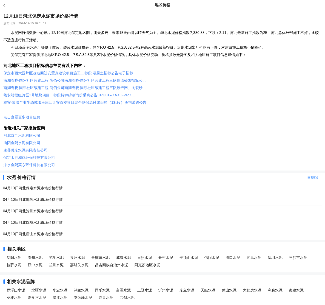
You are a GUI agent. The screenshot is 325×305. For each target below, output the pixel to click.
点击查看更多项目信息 (21, 117)
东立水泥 (187, 290)
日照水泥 (144, 258)
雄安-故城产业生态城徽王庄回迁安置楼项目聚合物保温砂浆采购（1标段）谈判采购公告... (76, 102)
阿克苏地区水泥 (147, 265)
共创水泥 (127, 297)
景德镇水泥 (100, 258)
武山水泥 (229, 290)
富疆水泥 (123, 290)
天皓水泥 (208, 290)
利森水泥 (275, 290)
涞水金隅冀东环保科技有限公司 (29, 165)
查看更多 (313, 177)
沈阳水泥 (14, 258)
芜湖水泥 (56, 258)
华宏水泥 (60, 290)
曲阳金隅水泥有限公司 (21, 143)
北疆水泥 (38, 290)
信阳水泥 (211, 258)
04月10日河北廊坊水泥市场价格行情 (33, 222)
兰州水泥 (56, 265)
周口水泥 (232, 258)
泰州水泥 (35, 258)
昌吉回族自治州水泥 (111, 265)
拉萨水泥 (14, 265)
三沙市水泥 (298, 258)
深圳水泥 (275, 258)
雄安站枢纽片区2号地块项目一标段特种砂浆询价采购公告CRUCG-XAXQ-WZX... (69, 95)
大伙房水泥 (252, 290)
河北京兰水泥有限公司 (21, 135)
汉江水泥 (60, 297)
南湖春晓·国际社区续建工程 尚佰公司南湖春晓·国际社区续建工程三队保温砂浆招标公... (74, 80)
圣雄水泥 (14, 297)
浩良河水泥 (37, 297)
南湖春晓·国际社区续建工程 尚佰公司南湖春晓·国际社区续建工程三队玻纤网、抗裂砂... (74, 88)
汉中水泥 (35, 265)
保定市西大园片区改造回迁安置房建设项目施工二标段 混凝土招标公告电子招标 (68, 73)
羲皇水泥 (106, 297)
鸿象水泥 (81, 290)
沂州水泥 (165, 290)
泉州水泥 (77, 258)
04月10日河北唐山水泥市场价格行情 (33, 234)
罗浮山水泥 (16, 290)
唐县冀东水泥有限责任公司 (25, 150)
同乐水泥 (102, 290)
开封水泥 (165, 258)
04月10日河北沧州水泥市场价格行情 (33, 211)
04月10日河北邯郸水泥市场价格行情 (33, 199)
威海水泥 (123, 258)
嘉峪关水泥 (79, 265)
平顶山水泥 (189, 258)
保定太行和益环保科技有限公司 (29, 157)
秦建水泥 (296, 290)
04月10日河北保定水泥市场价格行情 (33, 188)
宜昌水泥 (254, 258)
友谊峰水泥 (83, 297)
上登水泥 (144, 290)
